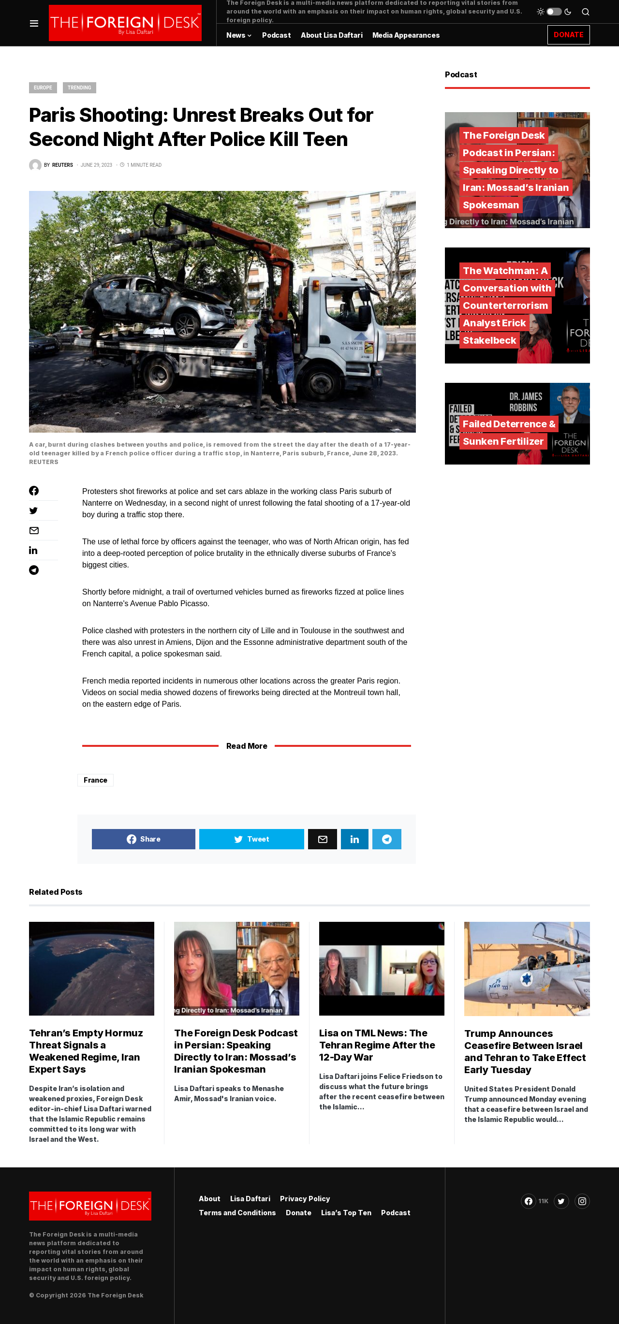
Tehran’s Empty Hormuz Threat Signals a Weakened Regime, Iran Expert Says (86, 1051)
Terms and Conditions (237, 1212)
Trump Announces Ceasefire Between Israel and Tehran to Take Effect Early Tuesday (525, 1052)
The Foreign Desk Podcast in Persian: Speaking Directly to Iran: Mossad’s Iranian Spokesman (516, 170)
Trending (79, 87)
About (210, 1198)
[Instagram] (582, 1201)
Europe (43, 87)
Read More (246, 746)
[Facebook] (534, 1201)
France (95, 780)
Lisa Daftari (250, 1198)
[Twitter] (561, 1201)
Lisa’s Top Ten (346, 1212)
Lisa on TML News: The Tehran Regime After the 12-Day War (377, 1045)
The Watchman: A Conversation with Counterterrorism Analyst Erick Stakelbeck (507, 305)
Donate (298, 1212)
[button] (34, 23)
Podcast (396, 1212)
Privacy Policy (305, 1198)
